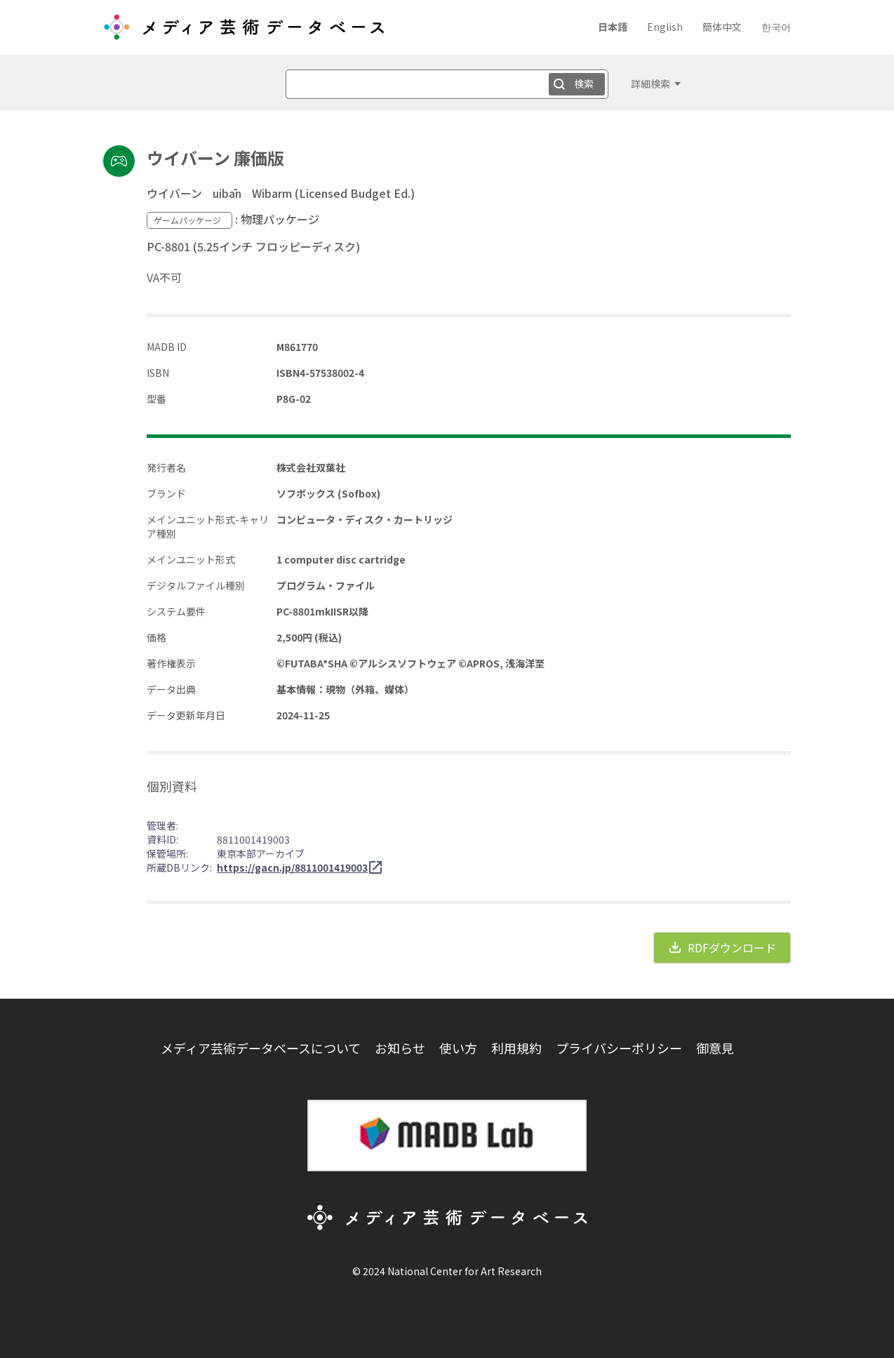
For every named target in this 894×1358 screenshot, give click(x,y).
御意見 (715, 1048)
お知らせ (400, 1048)
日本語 (612, 27)
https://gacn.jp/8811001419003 (292, 867)
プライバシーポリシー (619, 1048)
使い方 (458, 1048)
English (665, 27)
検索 (584, 83)
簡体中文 (722, 27)
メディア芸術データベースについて (261, 1048)
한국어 (776, 27)
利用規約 (516, 1048)
